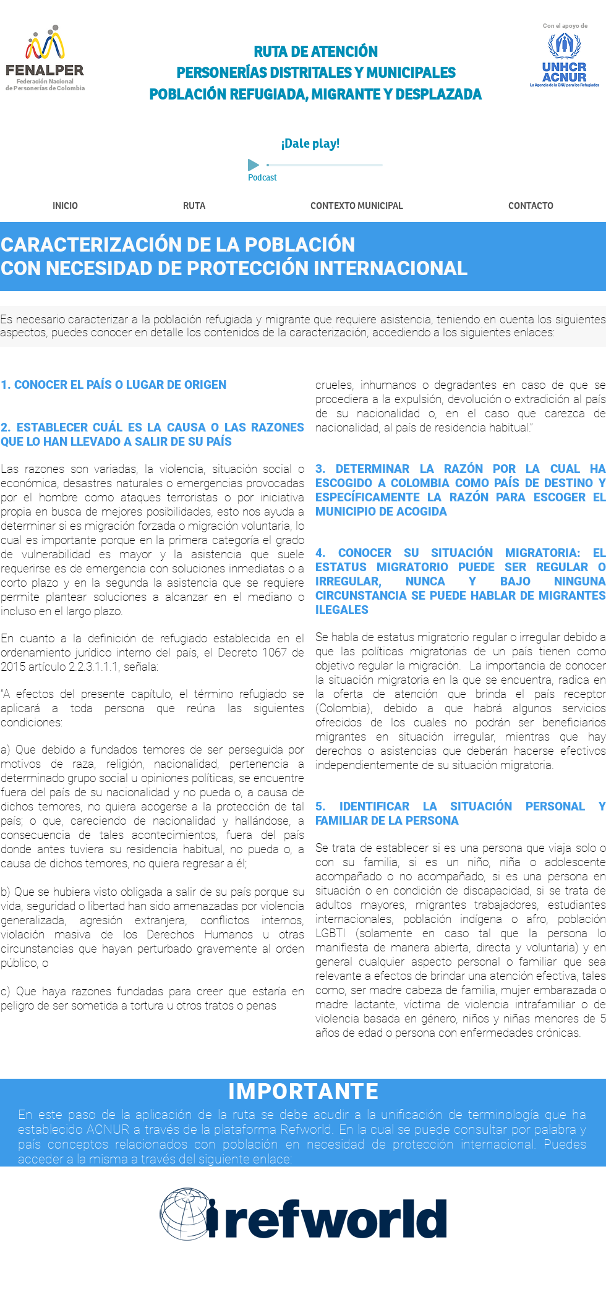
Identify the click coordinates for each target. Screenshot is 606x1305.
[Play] (253, 165)
